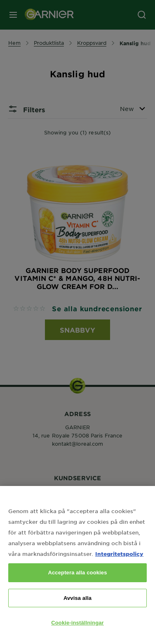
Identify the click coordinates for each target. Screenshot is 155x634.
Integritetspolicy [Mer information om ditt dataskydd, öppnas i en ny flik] (119, 558)
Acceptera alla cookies (77, 577)
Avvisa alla (77, 602)
